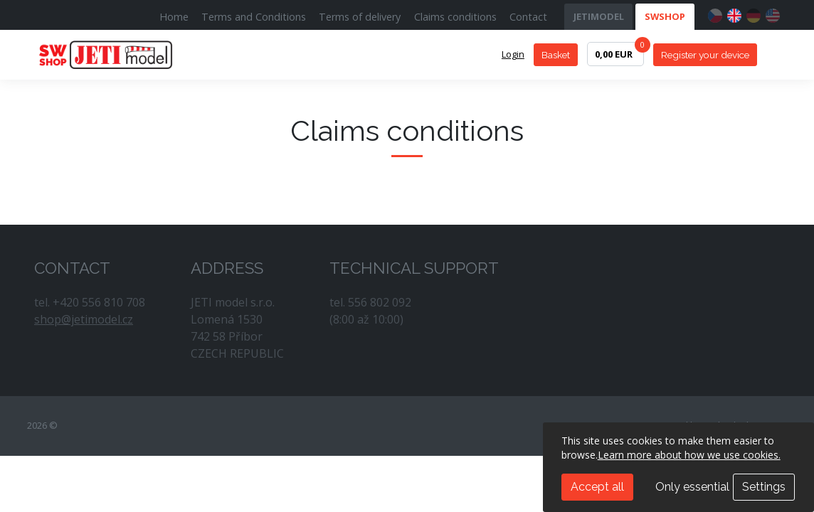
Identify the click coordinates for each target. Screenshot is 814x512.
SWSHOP (665, 16)
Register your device (705, 54)
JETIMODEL (599, 16)
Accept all (597, 487)
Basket (555, 54)
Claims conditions (455, 16)
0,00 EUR (619, 51)
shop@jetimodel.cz (83, 319)
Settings (764, 487)
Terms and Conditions (253, 16)
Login (513, 54)
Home (174, 16)
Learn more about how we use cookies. (689, 455)
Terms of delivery (360, 16)
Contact (528, 16)
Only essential (692, 487)
